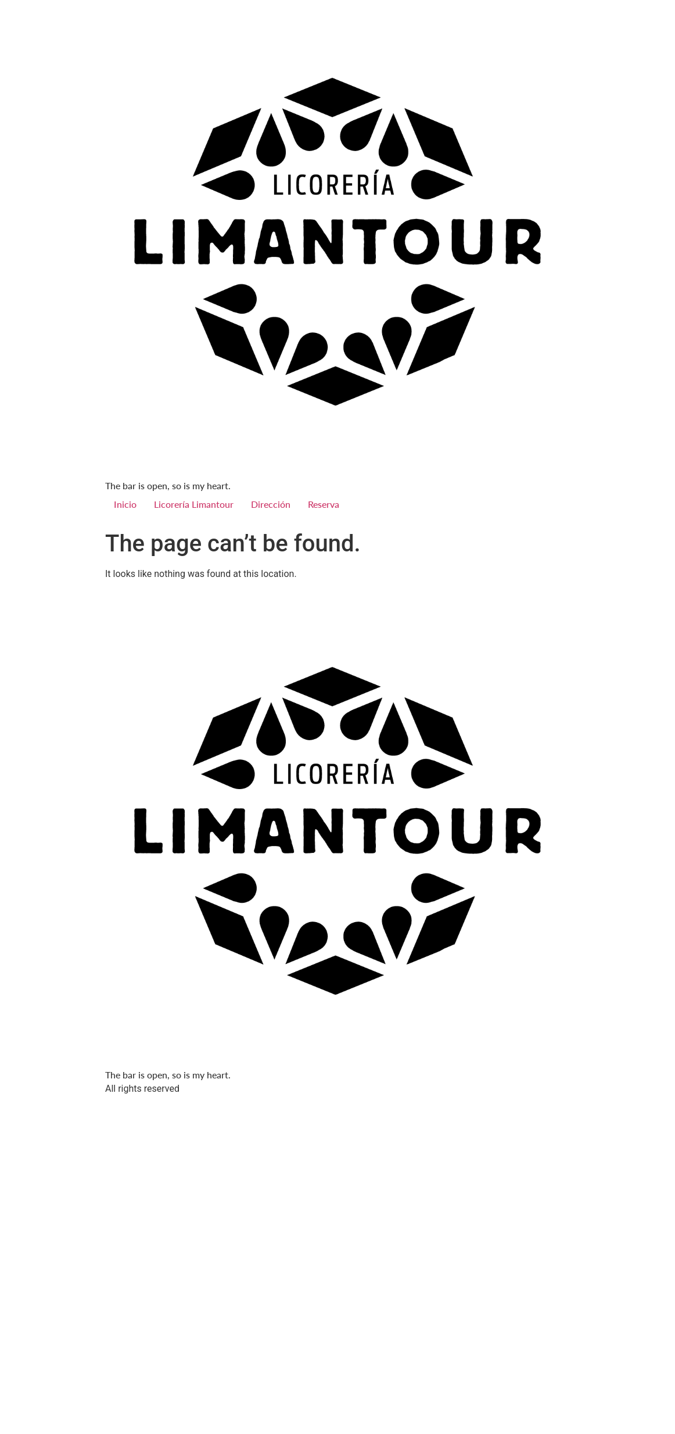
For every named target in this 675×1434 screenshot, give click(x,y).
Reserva (323, 504)
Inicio (125, 504)
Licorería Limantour (194, 504)
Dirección (270, 504)
